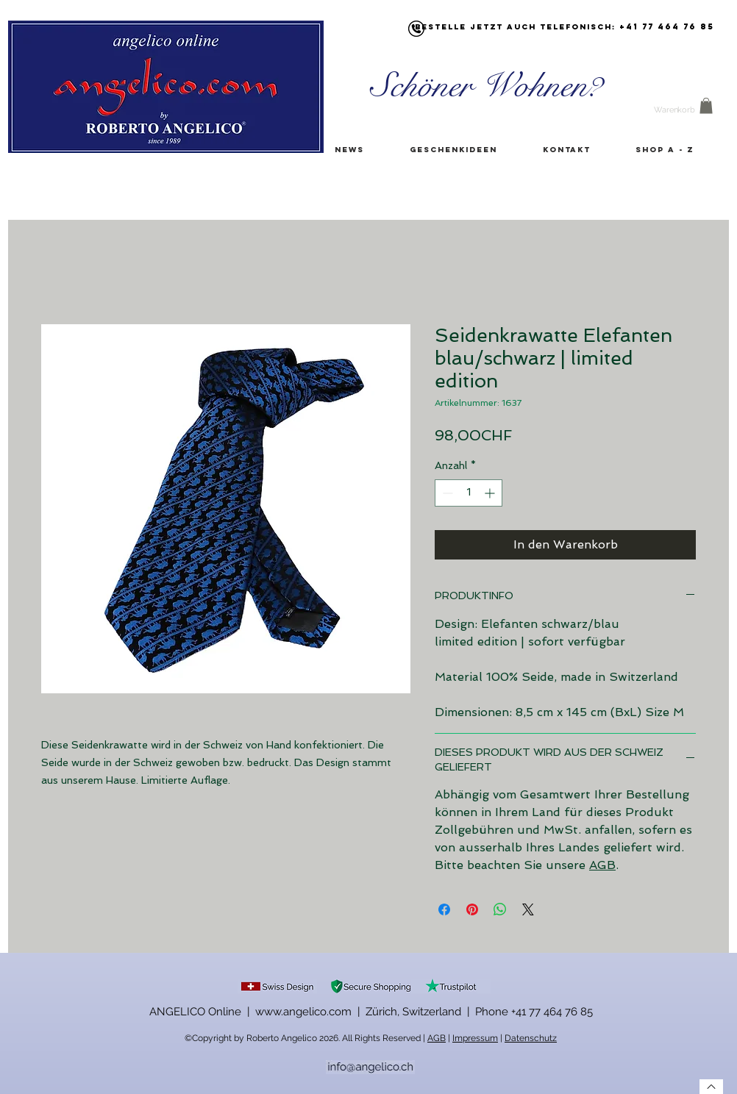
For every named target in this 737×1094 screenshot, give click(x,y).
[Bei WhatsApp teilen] (500, 909)
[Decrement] (446, 493)
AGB (602, 865)
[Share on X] (528, 909)
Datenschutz (531, 1038)
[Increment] (491, 493)
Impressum (475, 1038)
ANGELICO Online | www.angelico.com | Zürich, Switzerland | (312, 1011)
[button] (706, 106)
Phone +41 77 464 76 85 (534, 1011)
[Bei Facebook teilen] (444, 909)
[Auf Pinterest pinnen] (472, 909)
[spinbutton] (468, 493)
